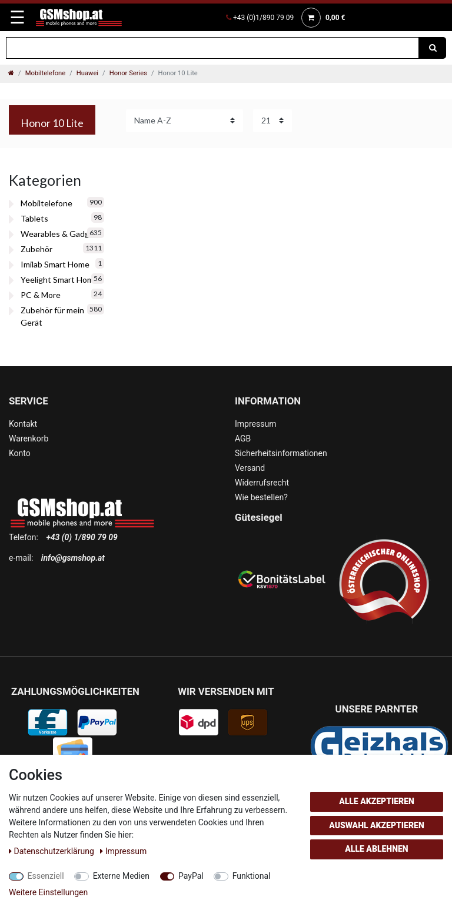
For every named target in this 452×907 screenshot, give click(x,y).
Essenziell (46, 876)
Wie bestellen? (261, 497)
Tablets (34, 218)
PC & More (41, 295)
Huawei (87, 73)
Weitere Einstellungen (48, 892)
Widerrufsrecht (262, 482)
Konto (20, 453)
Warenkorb (28, 438)
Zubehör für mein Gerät (52, 316)
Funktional (251, 876)
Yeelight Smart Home (59, 280)
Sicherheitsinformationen (281, 453)
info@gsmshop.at (73, 558)
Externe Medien (121, 876)
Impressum (255, 424)
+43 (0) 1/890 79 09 (81, 537)
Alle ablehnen (376, 849)
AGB (243, 438)
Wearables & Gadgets (61, 234)
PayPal (191, 876)
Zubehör (36, 249)
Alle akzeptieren (376, 801)
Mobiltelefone (45, 73)
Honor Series (128, 73)
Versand (250, 468)
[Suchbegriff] (212, 48)
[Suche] (432, 48)
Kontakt (23, 424)
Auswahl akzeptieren (376, 825)
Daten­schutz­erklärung (52, 851)
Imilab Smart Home (55, 264)
